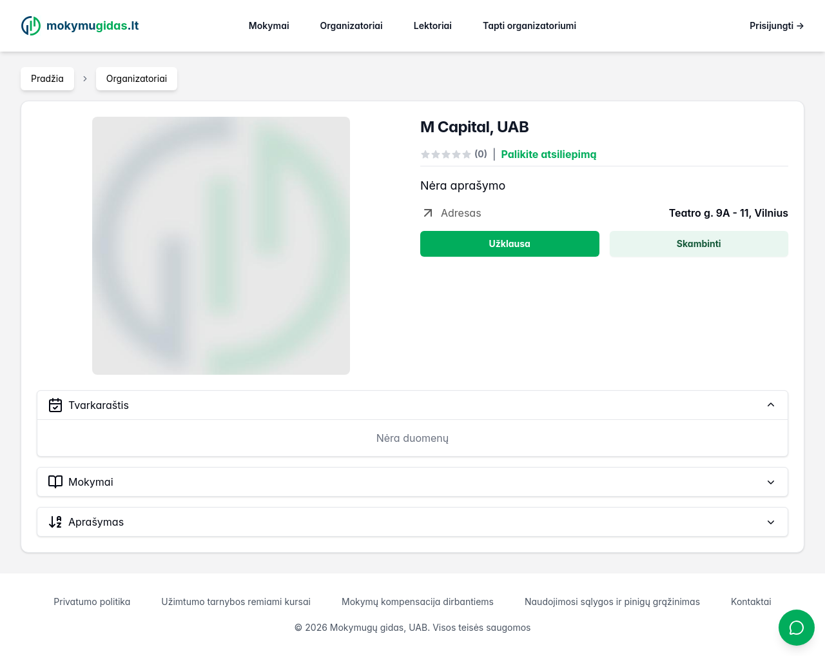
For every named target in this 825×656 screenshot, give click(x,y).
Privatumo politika (91, 601)
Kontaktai (751, 601)
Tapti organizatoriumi (529, 25)
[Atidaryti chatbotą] (797, 628)
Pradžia (47, 78)
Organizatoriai (351, 25)
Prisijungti (777, 25)
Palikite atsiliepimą (549, 154)
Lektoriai (433, 25)
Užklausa (509, 243)
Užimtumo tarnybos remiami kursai (236, 601)
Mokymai (269, 25)
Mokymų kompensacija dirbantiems (418, 601)
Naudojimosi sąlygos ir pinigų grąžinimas (612, 601)
